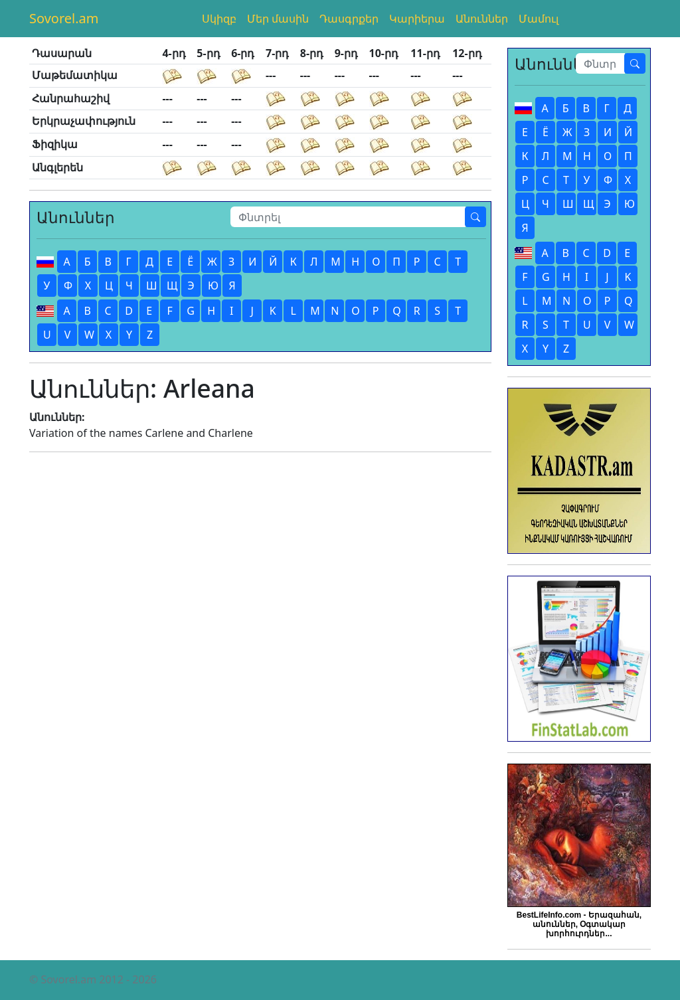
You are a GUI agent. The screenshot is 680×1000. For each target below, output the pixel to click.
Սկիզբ (219, 18)
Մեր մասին (278, 18)
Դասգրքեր (349, 18)
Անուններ (482, 18)
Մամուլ (538, 18)
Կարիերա (417, 18)
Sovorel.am (64, 18)
